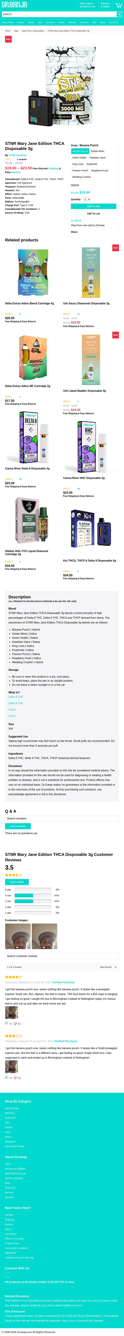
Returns (15, 172)
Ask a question (18, 826)
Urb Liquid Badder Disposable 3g (84, 390)
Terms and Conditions (16, 1248)
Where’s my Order (14, 1238)
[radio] (80, 151)
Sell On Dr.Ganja (14, 1178)
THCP (12, 716)
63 (20, 479)
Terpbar (31, 22)
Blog (7, 1183)
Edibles (61, 22)
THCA (12, 709)
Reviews (9, 1197)
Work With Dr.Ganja (15, 1173)
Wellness (72, 22)
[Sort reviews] (108, 967)
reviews (22, 159)
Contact (9, 1215)
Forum (8, 1229)
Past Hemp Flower (14, 1146)
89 (78, 488)
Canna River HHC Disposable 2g (84, 478)
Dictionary (10, 1187)
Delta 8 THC (15, 696)
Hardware (50, 22)
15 (78, 314)
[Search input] (59, 14)
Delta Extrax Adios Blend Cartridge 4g (29, 303)
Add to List (93, 213)
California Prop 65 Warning (19, 1257)
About (8, 1164)
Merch (103, 22)
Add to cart (93, 206)
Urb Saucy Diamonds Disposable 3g (86, 303)
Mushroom (84, 22)
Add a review (17, 882)
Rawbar (20, 22)
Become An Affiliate (15, 1168)
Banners (9, 1192)
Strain (74, 145)
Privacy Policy (12, 1243)
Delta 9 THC (16, 703)
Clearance (113, 22)
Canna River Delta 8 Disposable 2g (27, 468)
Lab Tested (10, 1234)
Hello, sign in (86, 3)
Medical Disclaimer (17, 1296)
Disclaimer (10, 1253)
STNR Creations (18, 155)
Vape (40, 22)
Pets (95, 22)
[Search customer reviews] (62, 956)
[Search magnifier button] (119, 14)
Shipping (53, 168)
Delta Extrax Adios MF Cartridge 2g (27, 386)
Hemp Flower (8, 22)
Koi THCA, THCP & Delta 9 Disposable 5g (89, 560)
